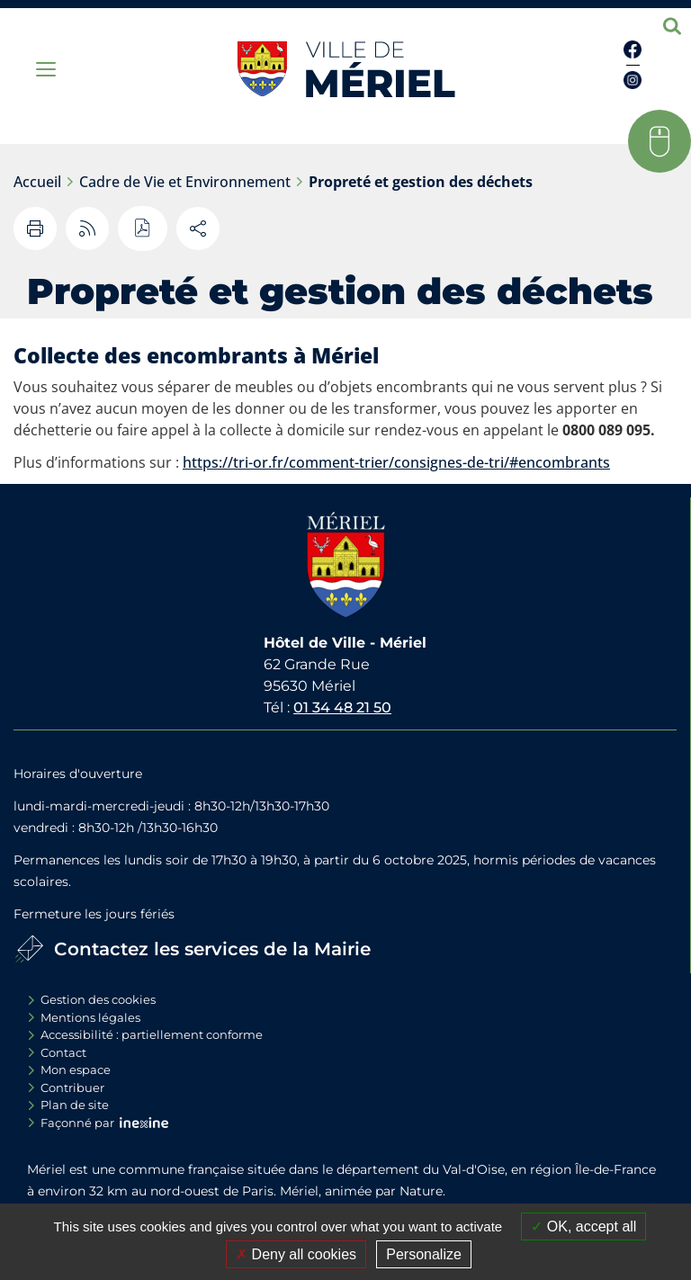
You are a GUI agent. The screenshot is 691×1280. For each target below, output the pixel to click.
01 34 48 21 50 (342, 707)
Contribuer (72, 1087)
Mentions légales (90, 1017)
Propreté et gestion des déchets (421, 182)
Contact (63, 1052)
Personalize (424, 1254)
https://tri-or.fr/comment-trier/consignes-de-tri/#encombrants (396, 462)
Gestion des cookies (98, 999)
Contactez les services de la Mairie (212, 949)
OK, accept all (583, 1226)
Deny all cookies (296, 1254)
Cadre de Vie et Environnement (185, 182)
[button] (659, 141)
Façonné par (77, 1122)
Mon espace (75, 1069)
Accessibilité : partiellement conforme (151, 1034)
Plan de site (74, 1104)
